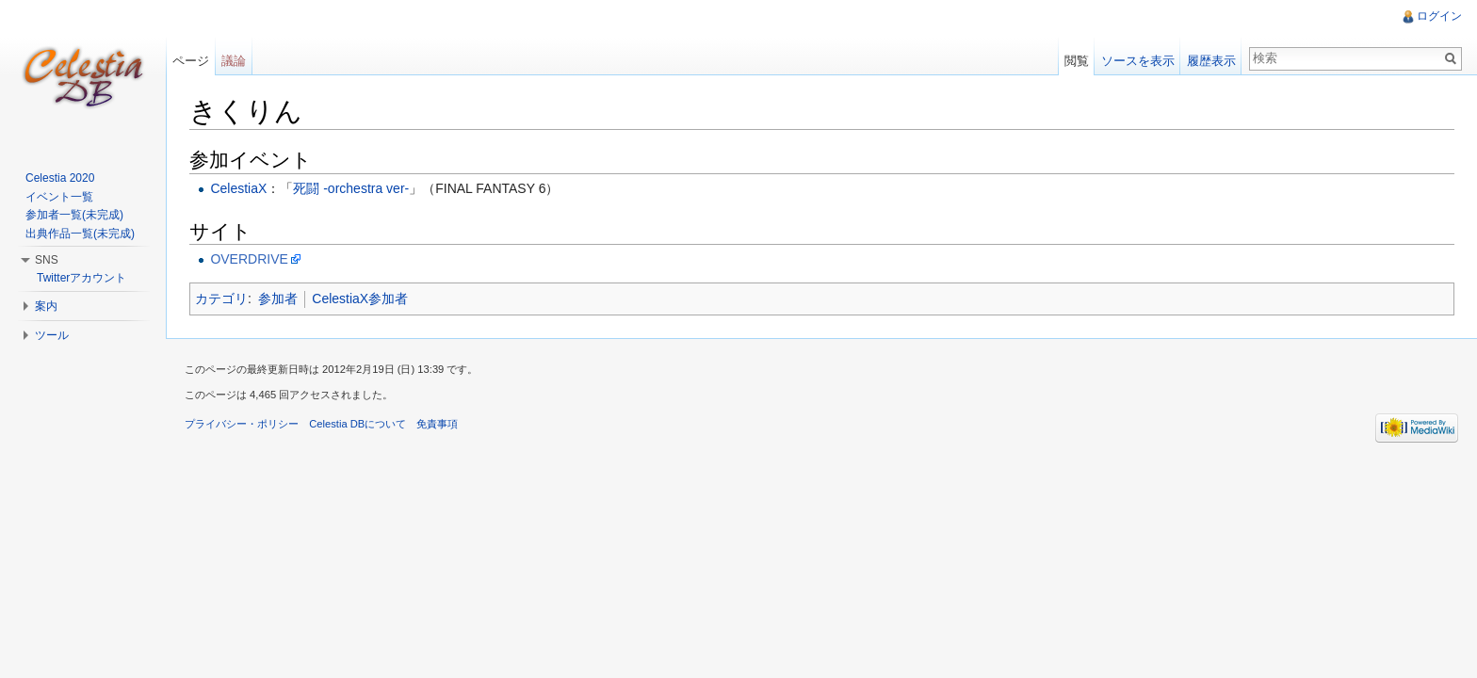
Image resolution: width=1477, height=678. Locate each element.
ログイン (1439, 16)
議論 (233, 61)
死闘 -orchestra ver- (351, 188)
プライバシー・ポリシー (242, 423)
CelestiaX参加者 (360, 298)
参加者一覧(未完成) (74, 214)
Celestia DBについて (357, 423)
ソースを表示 (1138, 61)
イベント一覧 (59, 196)
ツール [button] (52, 335)
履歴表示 (1211, 61)
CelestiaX (238, 188)
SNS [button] (46, 259)
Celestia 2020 (59, 178)
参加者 (278, 298)
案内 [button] (46, 306)
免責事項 (437, 423)
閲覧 (1076, 61)
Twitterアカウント (81, 277)
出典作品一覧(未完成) (80, 233)
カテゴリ (221, 298)
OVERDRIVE (248, 258)
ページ (190, 61)
